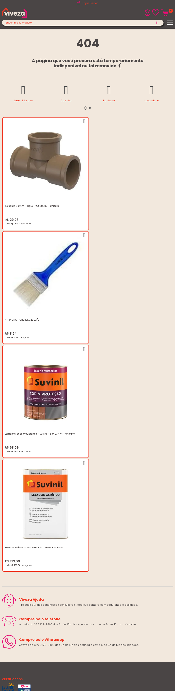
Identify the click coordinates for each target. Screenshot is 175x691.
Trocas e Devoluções (16, 515)
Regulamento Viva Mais (17, 524)
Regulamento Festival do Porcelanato (26, 520)
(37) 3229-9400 (12, 549)
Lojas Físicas (90, 3)
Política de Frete (12, 510)
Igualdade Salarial (14, 529)
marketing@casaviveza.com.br (22, 554)
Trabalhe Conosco (14, 505)
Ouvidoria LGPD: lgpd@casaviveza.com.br (29, 534)
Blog (5, 496)
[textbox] (83, 23)
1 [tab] (85, 108)
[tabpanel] (23, 93)
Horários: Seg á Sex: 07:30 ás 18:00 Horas (28, 559)
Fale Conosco (11, 564)
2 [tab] (90, 108)
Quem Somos (11, 501)
